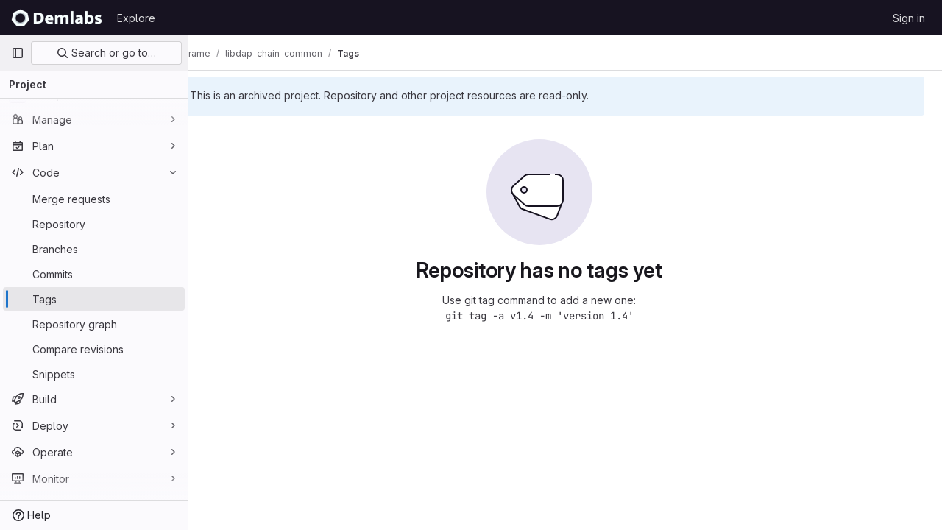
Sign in (909, 18)
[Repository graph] (94, 324)
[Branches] (94, 249)
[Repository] (94, 224)
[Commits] (94, 274)
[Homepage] (56, 17)
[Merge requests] (94, 199)
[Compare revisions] (94, 349)
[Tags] (94, 299)
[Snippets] (94, 374)
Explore (136, 18)
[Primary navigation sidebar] (17, 53)
